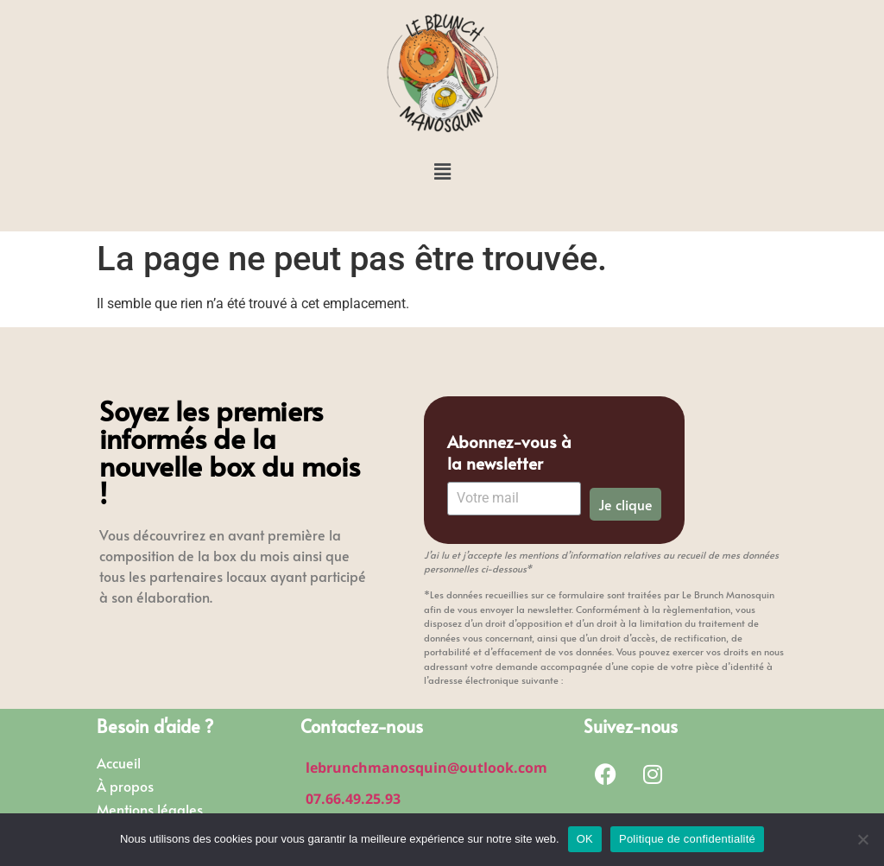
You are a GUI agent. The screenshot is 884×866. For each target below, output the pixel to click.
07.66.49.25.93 (353, 798)
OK (585, 838)
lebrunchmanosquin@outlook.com (426, 767)
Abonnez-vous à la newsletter (509, 452)
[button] (442, 171)
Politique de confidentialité (687, 838)
